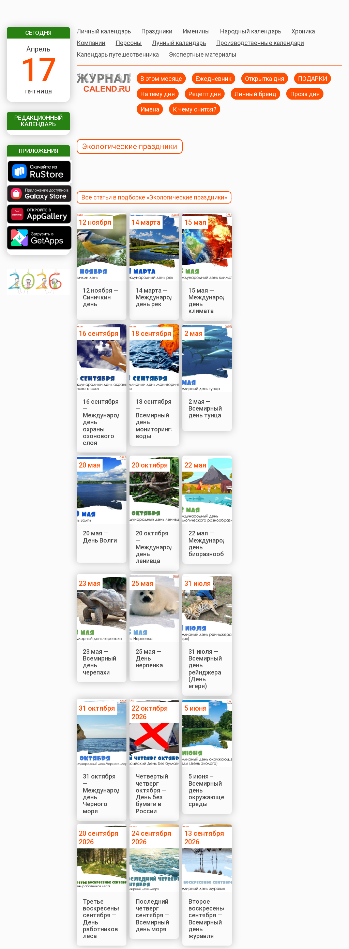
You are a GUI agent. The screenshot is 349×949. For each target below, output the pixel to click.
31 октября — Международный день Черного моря (108, 793)
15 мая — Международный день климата (213, 301)
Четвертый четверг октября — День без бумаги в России (152, 793)
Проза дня (305, 93)
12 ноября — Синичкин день (100, 297)
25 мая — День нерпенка (149, 658)
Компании (91, 42)
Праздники (156, 31)
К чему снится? (194, 109)
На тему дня (157, 93)
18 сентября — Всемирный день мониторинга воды (155, 419)
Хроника (303, 31)
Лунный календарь (179, 42)
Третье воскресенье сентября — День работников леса (102, 918)
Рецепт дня (204, 93)
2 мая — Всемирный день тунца (205, 408)
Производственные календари (260, 42)
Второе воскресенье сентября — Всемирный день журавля (207, 918)
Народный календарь (250, 31)
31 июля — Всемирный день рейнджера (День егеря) (205, 668)
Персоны (129, 42)
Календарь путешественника (118, 54)
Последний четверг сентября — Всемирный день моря (152, 915)
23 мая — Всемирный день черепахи (99, 662)
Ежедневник (213, 78)
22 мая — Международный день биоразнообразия (214, 544)
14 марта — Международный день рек (160, 297)
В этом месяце (161, 78)
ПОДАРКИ (312, 78)
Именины (196, 31)
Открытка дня (264, 78)
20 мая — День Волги (100, 537)
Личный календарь (104, 31)
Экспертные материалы (203, 54)
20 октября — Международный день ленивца (160, 547)
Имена (149, 109)
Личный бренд (255, 93)
